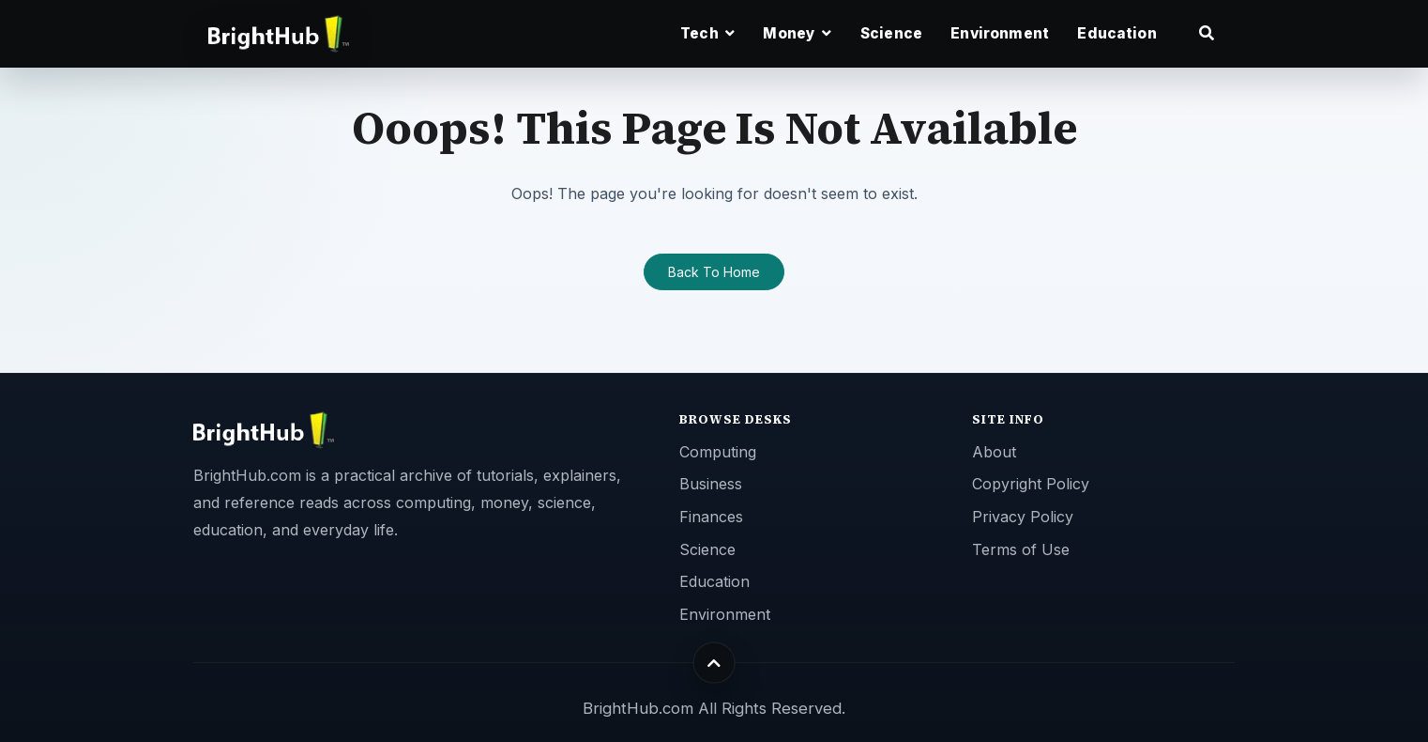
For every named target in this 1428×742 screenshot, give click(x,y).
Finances (711, 516)
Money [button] (797, 33)
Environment (999, 33)
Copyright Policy (1030, 483)
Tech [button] (707, 33)
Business (710, 483)
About (994, 451)
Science (891, 33)
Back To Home (714, 272)
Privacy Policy (1022, 516)
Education (1116, 33)
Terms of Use (1021, 549)
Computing (717, 451)
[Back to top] (714, 663)
